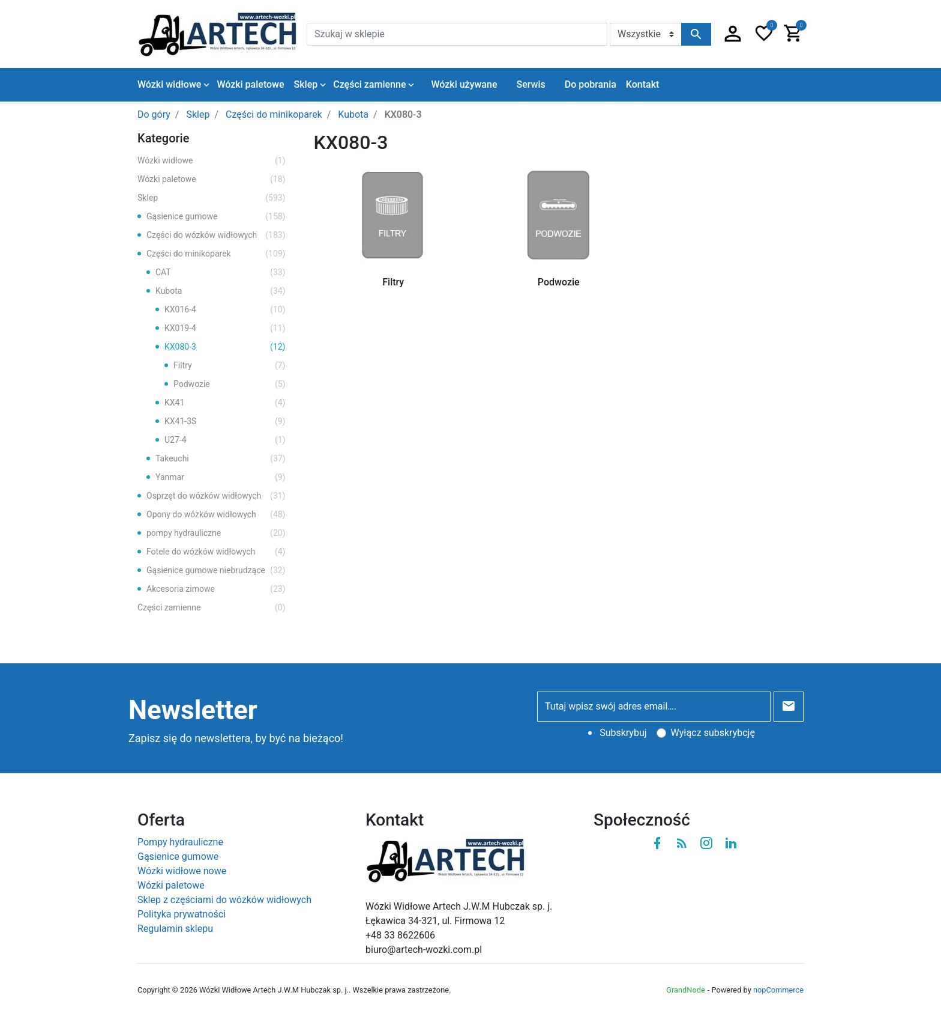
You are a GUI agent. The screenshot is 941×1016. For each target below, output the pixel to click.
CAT (220, 272)
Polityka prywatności (181, 914)
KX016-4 (225, 309)
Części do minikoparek (216, 254)
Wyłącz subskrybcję (713, 732)
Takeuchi (220, 458)
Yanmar (220, 477)
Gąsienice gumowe (216, 216)
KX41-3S (225, 421)
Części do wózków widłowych (216, 235)
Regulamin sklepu (175, 928)
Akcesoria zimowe (216, 589)
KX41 (225, 403)
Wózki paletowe (211, 179)
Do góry (153, 114)
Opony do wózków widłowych (216, 514)
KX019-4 (225, 328)
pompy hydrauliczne (216, 533)
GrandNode (685, 989)
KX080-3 (225, 347)
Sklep (211, 198)
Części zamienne (211, 607)
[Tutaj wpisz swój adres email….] (654, 707)
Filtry (229, 365)
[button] (733, 34)
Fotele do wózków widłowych (216, 552)
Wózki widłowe (211, 160)
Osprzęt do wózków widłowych (216, 496)
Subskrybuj (623, 732)
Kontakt (643, 84)
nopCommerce (778, 989)
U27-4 (225, 440)
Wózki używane (464, 84)
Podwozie (229, 384)
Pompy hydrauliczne (180, 842)
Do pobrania (590, 84)
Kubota (220, 291)
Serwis (530, 84)
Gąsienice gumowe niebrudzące (216, 570)
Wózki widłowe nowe (181, 871)
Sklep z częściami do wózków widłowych (224, 899)
